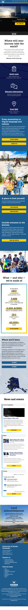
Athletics (6, 572)
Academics (7, 570)
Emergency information (9, 560)
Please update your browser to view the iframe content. (14, 483)
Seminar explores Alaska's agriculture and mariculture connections (16, 454)
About (6, 568)
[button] (1, 20)
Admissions (7, 571)
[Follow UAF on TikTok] (15, 584)
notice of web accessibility (16, 595)
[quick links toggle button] (24, 1)
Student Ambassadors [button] (14, 207)
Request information (14, 92)
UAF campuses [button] (14, 362)
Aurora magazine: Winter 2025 (10, 418)
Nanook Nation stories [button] (14, 211)
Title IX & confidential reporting (11, 562)
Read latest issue (14, 430)
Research (6, 575)
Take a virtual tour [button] (20, 23)
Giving (6, 576)
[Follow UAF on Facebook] (11, 584)
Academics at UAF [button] (14, 143)
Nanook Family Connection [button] (14, 240)
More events (14, 493)
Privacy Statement (14, 596)
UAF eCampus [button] (14, 366)
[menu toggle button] (2, 5)
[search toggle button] (26, 1)
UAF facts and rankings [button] (14, 328)
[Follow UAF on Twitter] (17, 584)
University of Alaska (7, 588)
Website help (7, 563)
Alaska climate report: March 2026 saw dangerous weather (17, 440)
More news (14, 465)
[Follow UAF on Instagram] (13, 584)
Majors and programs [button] (14, 139)
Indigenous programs (9, 574)
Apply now (14, 74)
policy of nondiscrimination (8, 591)
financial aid (12, 571)
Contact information (9, 559)
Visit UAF (14, 109)
